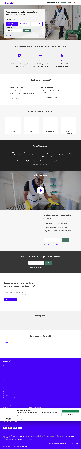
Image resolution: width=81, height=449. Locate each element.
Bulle (37, 433)
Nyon (65, 435)
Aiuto (57, 2)
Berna (27, 433)
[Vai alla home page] (7, 361)
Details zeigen (20, 446)
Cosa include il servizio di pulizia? (9, 397)
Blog (4, 380)
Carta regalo (63, 2)
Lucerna (35, 435)
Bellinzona (24, 433)
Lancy (24, 435)
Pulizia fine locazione (7, 393)
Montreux (54, 435)
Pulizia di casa (6, 391)
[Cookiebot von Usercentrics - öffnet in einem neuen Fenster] (8, 446)
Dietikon (56, 433)
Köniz (17, 435)
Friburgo (73, 433)
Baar (14, 433)
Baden (16, 433)
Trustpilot (6, 342)
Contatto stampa (6, 382)
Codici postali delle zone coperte (34, 267)
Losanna (27, 435)
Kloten (14, 435)
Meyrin (46, 435)
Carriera (4, 378)
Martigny (42, 435)
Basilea (19, 433)
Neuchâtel (61, 435)
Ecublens (65, 433)
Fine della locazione (24, 24)
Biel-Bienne (31, 433)
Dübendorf (61, 433)
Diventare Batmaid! (10, 299)
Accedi (69, 2)
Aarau (4, 433)
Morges (57, 435)
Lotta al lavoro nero (7, 374)
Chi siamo (5, 372)
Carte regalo (5, 389)
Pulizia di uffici (37, 24)
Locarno (31, 435)
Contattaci (5, 384)
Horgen (11, 435)
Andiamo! (27, 30)
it (74, 2)
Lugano (38, 435)
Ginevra (4, 435)
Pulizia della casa (11, 24)
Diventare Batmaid (50, 2)
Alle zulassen (70, 438)
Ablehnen (70, 442)
